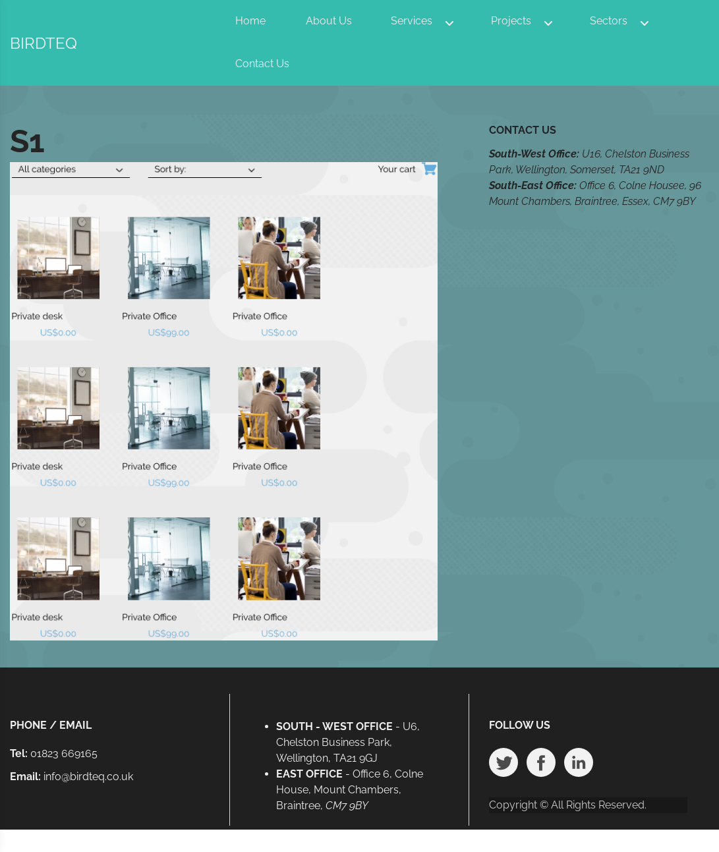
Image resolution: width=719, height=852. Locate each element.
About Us (329, 20)
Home (250, 20)
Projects (511, 20)
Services (411, 20)
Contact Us (262, 63)
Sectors (608, 20)
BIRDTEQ (43, 43)
